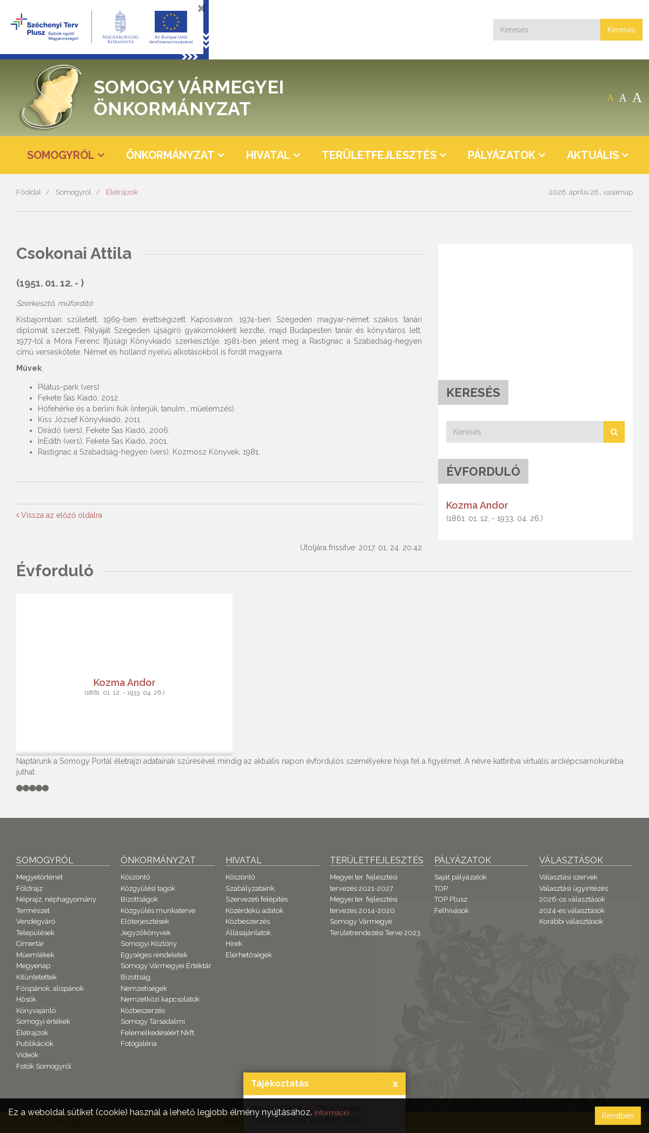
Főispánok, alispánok (50, 988)
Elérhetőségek (249, 955)
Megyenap (33, 966)
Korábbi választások (571, 921)
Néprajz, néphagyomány (56, 899)
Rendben (618, 1115)
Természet (33, 911)
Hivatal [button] (268, 155)
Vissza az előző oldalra (59, 515)
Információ (335, 1112)
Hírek (234, 943)
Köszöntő (135, 877)
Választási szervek (568, 877)
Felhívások (451, 911)
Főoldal (28, 192)
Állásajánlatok (248, 933)
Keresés (621, 29)
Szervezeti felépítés (257, 899)
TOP (441, 888)
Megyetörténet (39, 877)
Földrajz (29, 888)
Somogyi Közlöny (149, 943)
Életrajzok (122, 192)
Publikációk (35, 1043)
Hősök (26, 999)
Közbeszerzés (143, 1011)
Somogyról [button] (61, 155)
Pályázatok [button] (501, 155)
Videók (27, 1055)
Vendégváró (35, 921)
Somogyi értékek (43, 1021)
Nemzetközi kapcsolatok (160, 999)
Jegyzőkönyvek (146, 933)
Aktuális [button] (593, 155)
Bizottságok (139, 899)
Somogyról (73, 192)
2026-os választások (572, 899)
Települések (35, 933)
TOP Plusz (450, 899)
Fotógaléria (139, 1043)
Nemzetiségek (144, 988)
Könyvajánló (36, 1011)
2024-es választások (572, 911)
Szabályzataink (250, 888)
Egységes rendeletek (154, 955)
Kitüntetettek (36, 977)
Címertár (30, 943)
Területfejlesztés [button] (379, 155)
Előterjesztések (145, 921)
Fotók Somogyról (43, 1066)
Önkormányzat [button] (170, 155)
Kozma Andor (477, 505)
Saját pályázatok (460, 877)
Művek (29, 368)
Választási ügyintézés (573, 888)
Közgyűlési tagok (148, 888)
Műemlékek (35, 955)
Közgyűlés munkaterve (158, 911)
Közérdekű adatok (254, 911)
